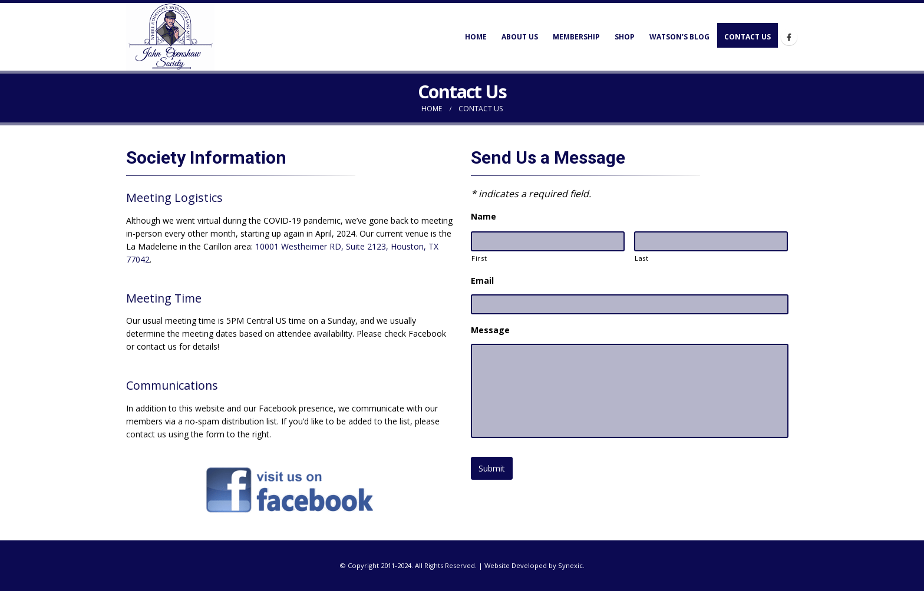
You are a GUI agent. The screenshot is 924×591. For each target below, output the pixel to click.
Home (476, 37)
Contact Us (747, 37)
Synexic (570, 565)
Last (642, 258)
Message (490, 330)
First (479, 258)
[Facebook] (789, 37)
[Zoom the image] (290, 470)
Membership (576, 37)
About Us (519, 37)
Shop (625, 37)
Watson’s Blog (679, 37)
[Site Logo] (170, 37)
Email (482, 280)
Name (483, 216)
